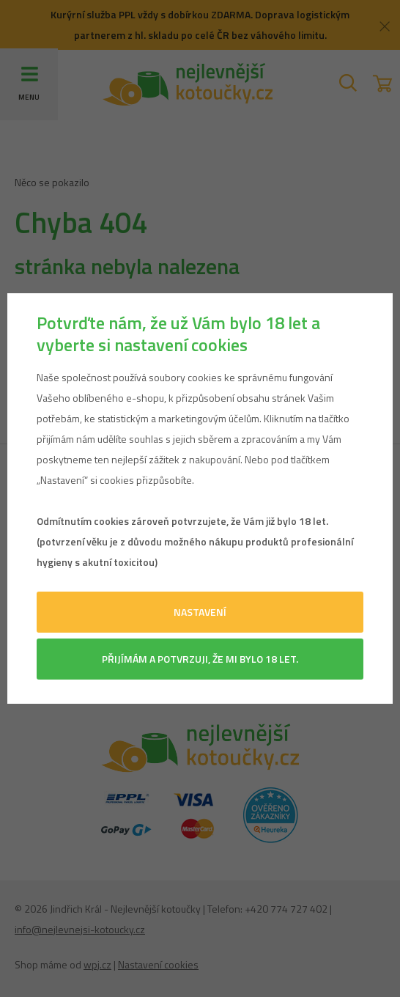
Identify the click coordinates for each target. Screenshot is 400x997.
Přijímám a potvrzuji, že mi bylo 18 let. (200, 658)
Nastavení (200, 611)
